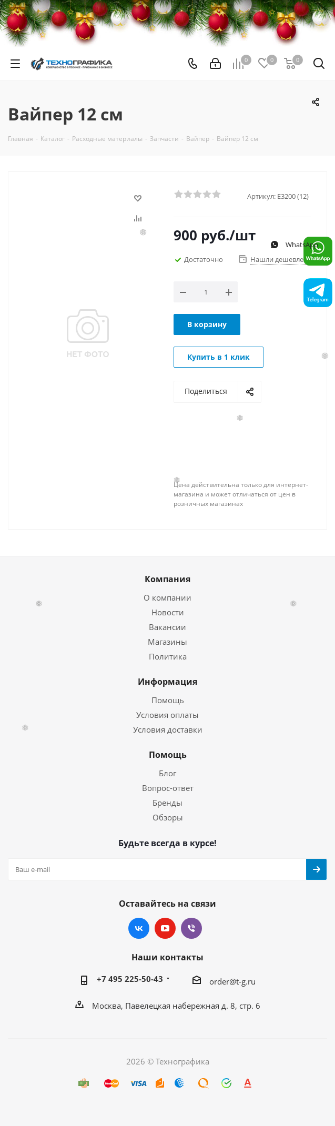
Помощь (167, 700)
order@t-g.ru (232, 981)
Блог (167, 773)
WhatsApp (293, 244)
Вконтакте (138, 928)
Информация (167, 681)
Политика (168, 656)
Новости (167, 612)
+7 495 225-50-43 (130, 978)
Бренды (167, 802)
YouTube (165, 928)
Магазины (167, 641)
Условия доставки (167, 729)
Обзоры (168, 817)
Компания (167, 579)
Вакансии (167, 627)
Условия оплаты (167, 714)
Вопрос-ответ (168, 788)
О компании (167, 597)
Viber (191, 928)
